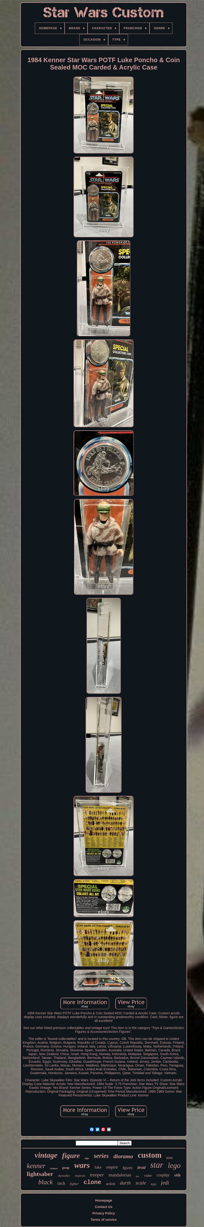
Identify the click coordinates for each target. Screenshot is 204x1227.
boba (169, 1158)
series (101, 1155)
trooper (97, 1174)
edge (86, 1158)
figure (71, 1155)
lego (174, 1165)
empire (112, 1167)
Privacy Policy (104, 1213)
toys (153, 1184)
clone (92, 1182)
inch (61, 1183)
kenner (36, 1166)
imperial (80, 1175)
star (156, 1165)
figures (128, 1168)
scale (140, 1183)
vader (148, 1175)
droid (141, 1168)
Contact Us (103, 1207)
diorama (123, 1156)
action (110, 1184)
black (45, 1182)
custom (150, 1155)
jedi (165, 1183)
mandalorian (120, 1174)
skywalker (64, 1175)
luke (98, 1167)
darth (125, 1183)
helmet (54, 1168)
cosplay (162, 1175)
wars (82, 1165)
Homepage (103, 1200)
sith (177, 1175)
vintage (46, 1155)
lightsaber (40, 1174)
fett (137, 1176)
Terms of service (104, 1220)
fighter (74, 1184)
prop (66, 1168)
